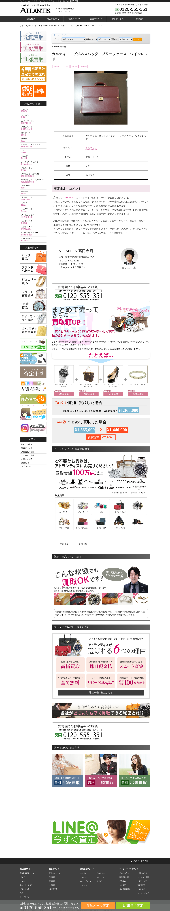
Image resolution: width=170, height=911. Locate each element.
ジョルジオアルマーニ (33, 233)
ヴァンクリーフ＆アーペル (33, 181)
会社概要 (122, 869)
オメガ (99, 865)
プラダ (33, 204)
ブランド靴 (138, 528)
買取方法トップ (54, 857)
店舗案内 (25, 463)
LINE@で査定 (133, 905)
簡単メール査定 (98, 905)
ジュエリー (24, 865)
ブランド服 (119, 528)
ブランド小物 (101, 528)
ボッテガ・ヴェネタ (33, 163)
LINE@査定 (53, 873)
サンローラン (33, 198)
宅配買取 (52, 861)
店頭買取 (83, 67)
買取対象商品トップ (27, 857)
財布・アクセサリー (27, 869)
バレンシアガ (33, 239)
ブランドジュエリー (64, 528)
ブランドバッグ (119, 512)
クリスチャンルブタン (33, 175)
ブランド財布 (82, 528)
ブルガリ (33, 157)
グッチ (33, 139)
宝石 (101, 512)
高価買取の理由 (27, 452)
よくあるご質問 (142, 5)
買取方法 (121, 39)
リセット (137, 39)
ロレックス (101, 861)
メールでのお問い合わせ (124, 5)
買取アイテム (118, 19)
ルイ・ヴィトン (33, 122)
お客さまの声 (26, 459)
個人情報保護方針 (125, 873)
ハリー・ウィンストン (33, 145)
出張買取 (52, 869)
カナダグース (33, 227)
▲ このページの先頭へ (140, 844)
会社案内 (139, 19)
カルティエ (58, 67)
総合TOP (31, 19)
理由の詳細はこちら (101, 676)
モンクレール (33, 222)
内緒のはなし (142, 873)
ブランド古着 (24, 873)
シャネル (33, 116)
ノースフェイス (33, 216)
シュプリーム (33, 210)
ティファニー (33, 151)
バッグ (71, 67)
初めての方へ (53, 19)
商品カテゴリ (98, 39)
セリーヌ (33, 192)
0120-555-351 (133, 9)
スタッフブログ (143, 877)
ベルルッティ (33, 169)
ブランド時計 (137, 512)
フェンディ (33, 186)
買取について (74, 19)
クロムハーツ (33, 128)
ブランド (69, 39)
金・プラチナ (64, 512)
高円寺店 (95, 67)
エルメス (33, 110)
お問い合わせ (26, 466)
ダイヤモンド (82, 512)
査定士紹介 (141, 869)
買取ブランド (96, 19)
